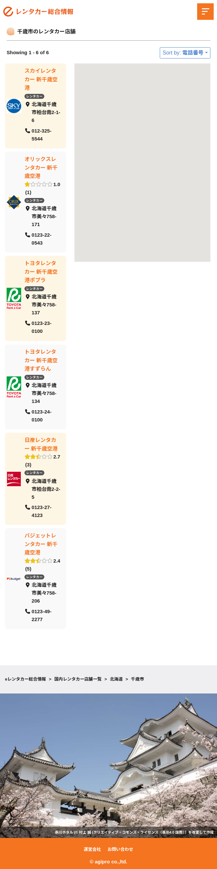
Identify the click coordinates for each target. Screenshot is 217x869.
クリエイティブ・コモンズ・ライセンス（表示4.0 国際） (139, 832)
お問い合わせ (120, 849)
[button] (96, 106)
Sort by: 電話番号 (183, 53)
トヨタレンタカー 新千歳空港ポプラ (41, 271)
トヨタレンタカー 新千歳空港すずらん (41, 360)
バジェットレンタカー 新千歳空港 (41, 544)
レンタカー (34, 96)
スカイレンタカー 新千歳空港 (41, 79)
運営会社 (92, 849)
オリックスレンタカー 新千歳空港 (41, 167)
